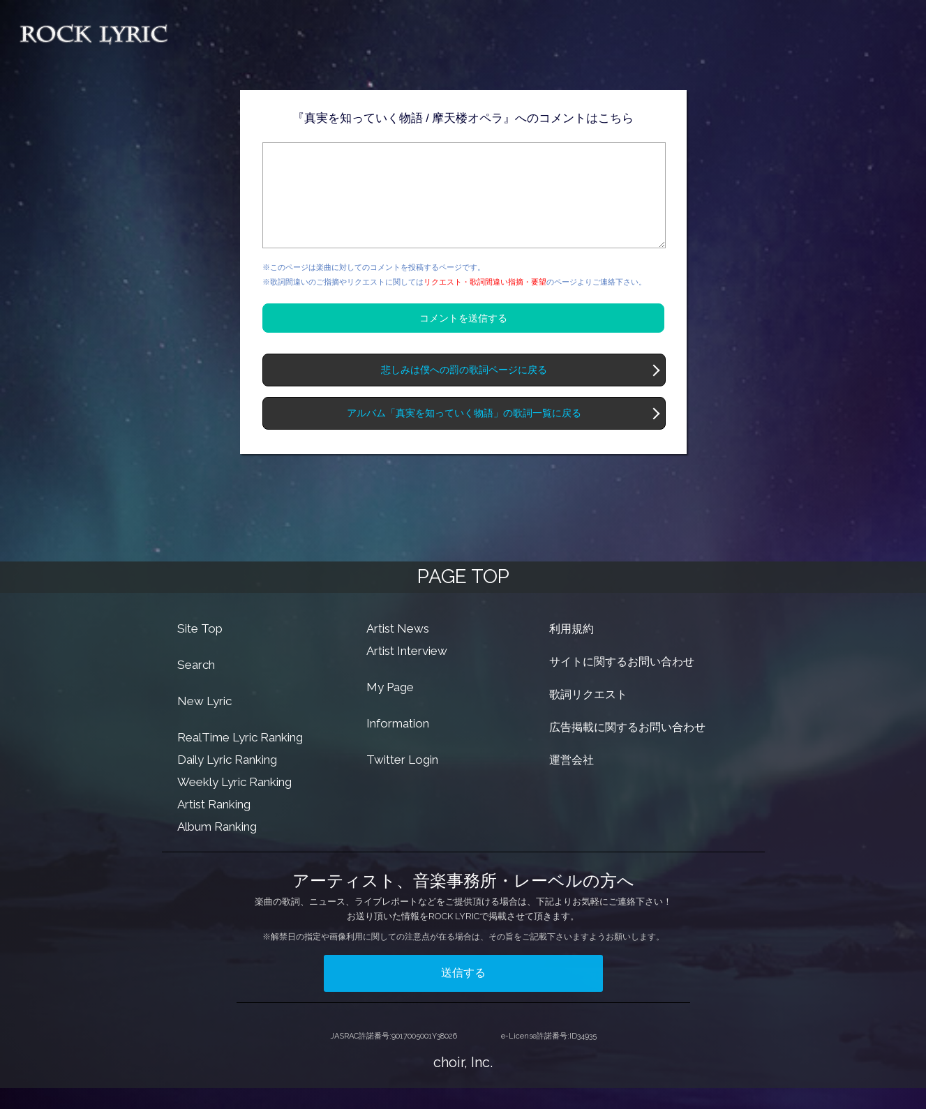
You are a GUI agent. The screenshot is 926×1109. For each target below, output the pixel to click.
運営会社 (571, 780)
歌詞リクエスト (588, 715)
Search (196, 686)
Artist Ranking (214, 825)
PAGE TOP (463, 597)
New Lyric (204, 722)
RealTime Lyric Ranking (240, 758)
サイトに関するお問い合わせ (621, 682)
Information (397, 744)
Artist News (397, 649)
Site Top (200, 649)
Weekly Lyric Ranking (234, 803)
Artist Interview (406, 672)
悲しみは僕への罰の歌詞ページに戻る (464, 391)
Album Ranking (217, 847)
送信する (463, 993)
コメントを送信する (463, 339)
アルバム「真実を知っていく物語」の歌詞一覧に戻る (464, 434)
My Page (390, 708)
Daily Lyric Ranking (227, 780)
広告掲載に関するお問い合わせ (627, 748)
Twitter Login (402, 780)
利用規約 (571, 649)
